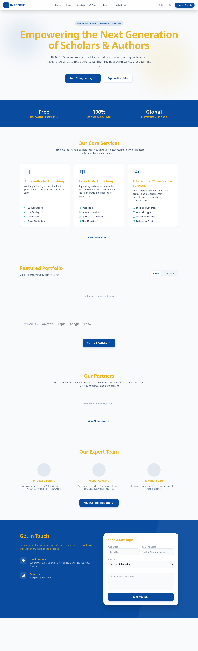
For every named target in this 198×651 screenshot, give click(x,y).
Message (112, 572)
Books (156, 273)
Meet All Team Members (99, 502)
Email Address (149, 547)
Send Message (141, 596)
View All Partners (99, 421)
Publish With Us (184, 5)
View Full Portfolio (99, 342)
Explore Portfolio (117, 78)
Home (58, 5)
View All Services (99, 237)
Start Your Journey (83, 78)
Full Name (113, 547)
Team (106, 5)
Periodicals (170, 273)
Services (81, 5)
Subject (111, 559)
